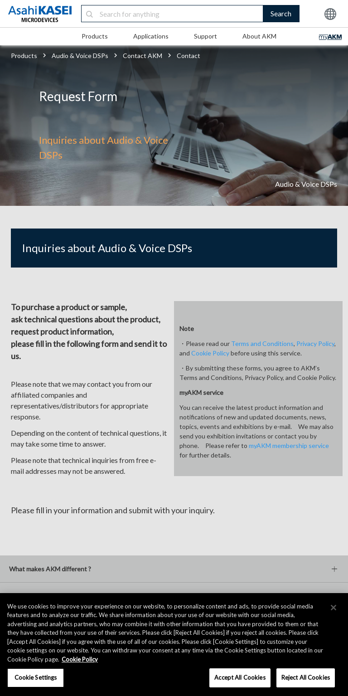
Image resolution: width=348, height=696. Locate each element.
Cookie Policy (210, 353)
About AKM (259, 36)
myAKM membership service (289, 445)
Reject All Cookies (305, 677)
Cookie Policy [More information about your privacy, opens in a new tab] (80, 659)
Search (281, 13)
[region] (174, 644)
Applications (151, 36)
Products (95, 36)
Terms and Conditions (262, 343)
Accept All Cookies (239, 677)
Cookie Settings (35, 677)
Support (205, 36)
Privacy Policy (315, 343)
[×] (333, 608)
